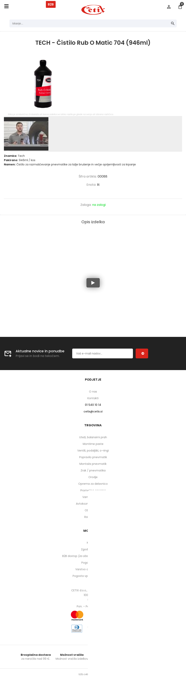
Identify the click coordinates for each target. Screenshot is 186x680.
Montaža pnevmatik (93, 464)
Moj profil (93, 543)
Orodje (93, 477)
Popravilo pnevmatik (93, 457)
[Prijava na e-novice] (142, 353)
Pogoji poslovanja (93, 563)
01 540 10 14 (93, 405)
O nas (93, 392)
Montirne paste (93, 444)
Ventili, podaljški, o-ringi (93, 450)
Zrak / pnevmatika (93, 470)
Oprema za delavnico (93, 484)
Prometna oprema (93, 490)
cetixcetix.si (93, 411)
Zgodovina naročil (93, 549)
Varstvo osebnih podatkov (93, 569)
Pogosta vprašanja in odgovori (93, 576)
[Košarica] (180, 7)
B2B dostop (93, 556)
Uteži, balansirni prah (93, 437)
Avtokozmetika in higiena (93, 504)
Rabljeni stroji (93, 517)
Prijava (169, 7)
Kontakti (93, 398)
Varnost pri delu (93, 497)
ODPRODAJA (93, 510)
